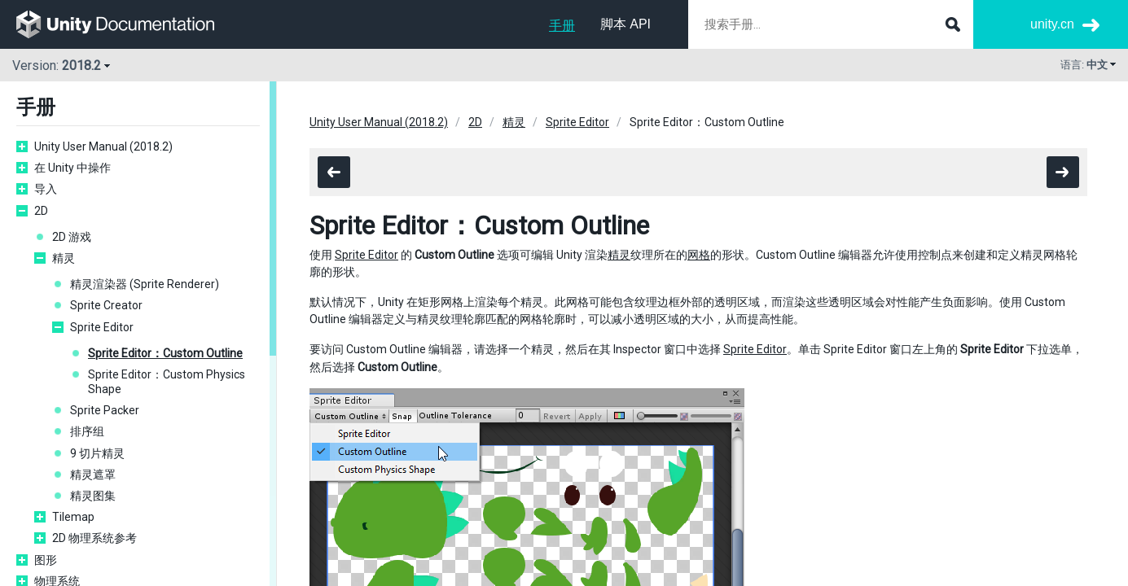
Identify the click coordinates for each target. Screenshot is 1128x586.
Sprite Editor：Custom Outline (165, 353)
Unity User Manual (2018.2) (103, 146)
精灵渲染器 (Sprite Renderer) (144, 284)
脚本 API (625, 24)
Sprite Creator (106, 305)
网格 (698, 254)
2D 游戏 (71, 236)
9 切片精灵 (97, 453)
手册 (562, 26)
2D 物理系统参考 (94, 537)
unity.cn (1052, 24)
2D (41, 210)
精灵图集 (93, 495)
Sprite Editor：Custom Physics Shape (166, 382)
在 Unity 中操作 (72, 167)
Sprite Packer (104, 410)
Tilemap (73, 516)
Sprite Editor (102, 327)
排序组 (87, 431)
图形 (45, 559)
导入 (45, 188)
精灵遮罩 (93, 474)
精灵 (63, 258)
